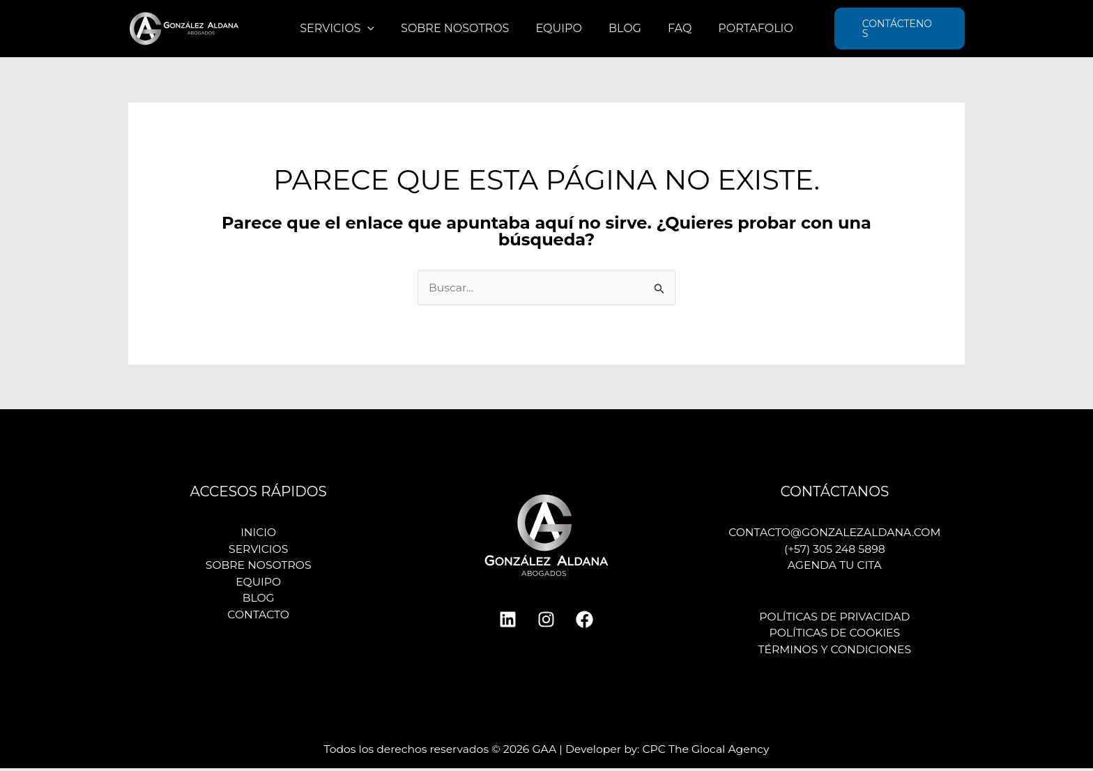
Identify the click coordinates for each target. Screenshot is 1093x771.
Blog (622, 28)
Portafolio (745, 28)
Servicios (347, 28)
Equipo (560, 28)
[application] (378, 28)
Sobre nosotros (461, 28)
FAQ (673, 28)
